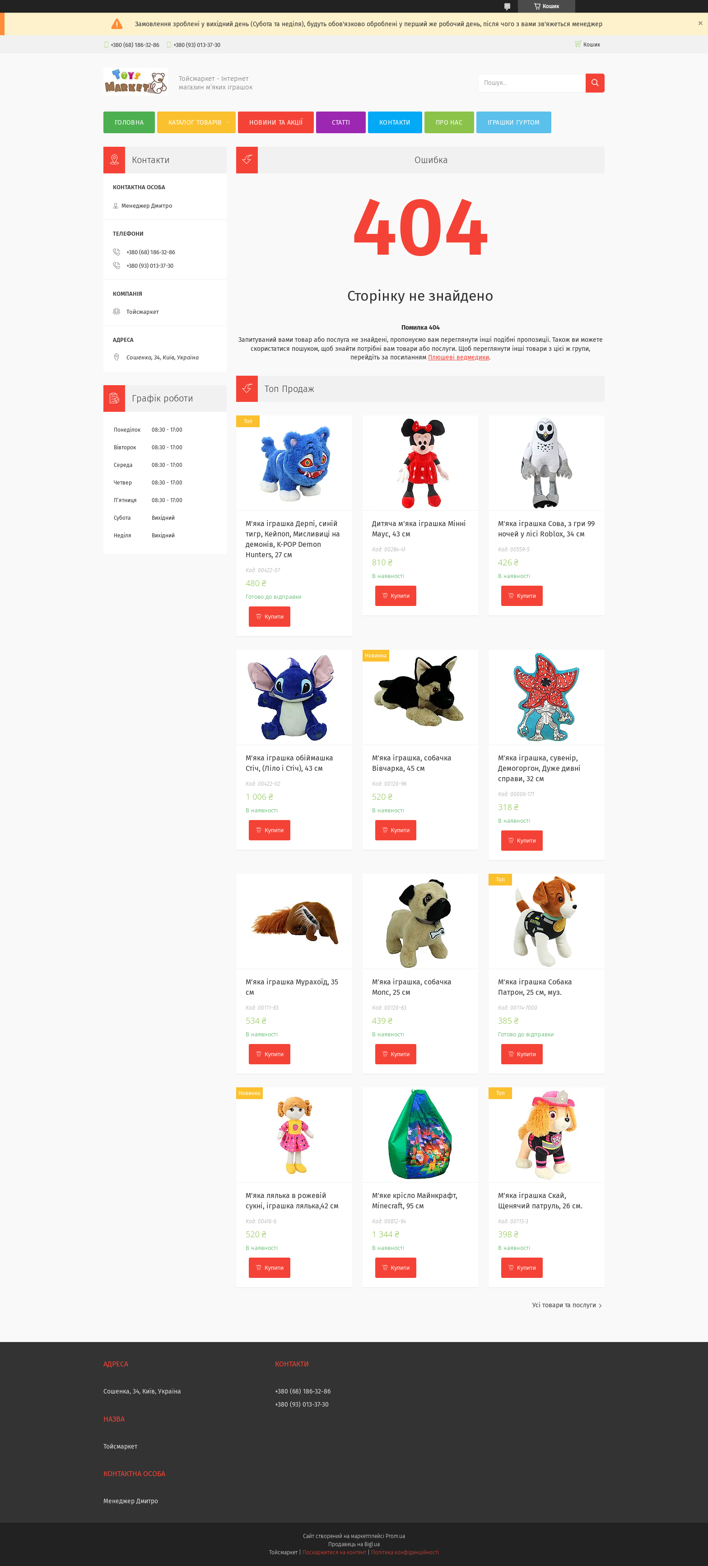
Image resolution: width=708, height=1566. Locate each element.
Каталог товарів (195, 122)
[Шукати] (595, 83)
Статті (341, 122)
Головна (129, 122)
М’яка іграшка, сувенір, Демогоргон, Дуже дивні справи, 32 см (539, 768)
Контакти (394, 122)
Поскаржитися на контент (334, 1552)
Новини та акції (276, 122)
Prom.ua (395, 1536)
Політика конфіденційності (405, 1552)
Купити (274, 616)
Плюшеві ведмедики (458, 357)
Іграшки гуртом (514, 122)
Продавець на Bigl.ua (354, 1544)
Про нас (449, 122)
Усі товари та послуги (564, 1305)
